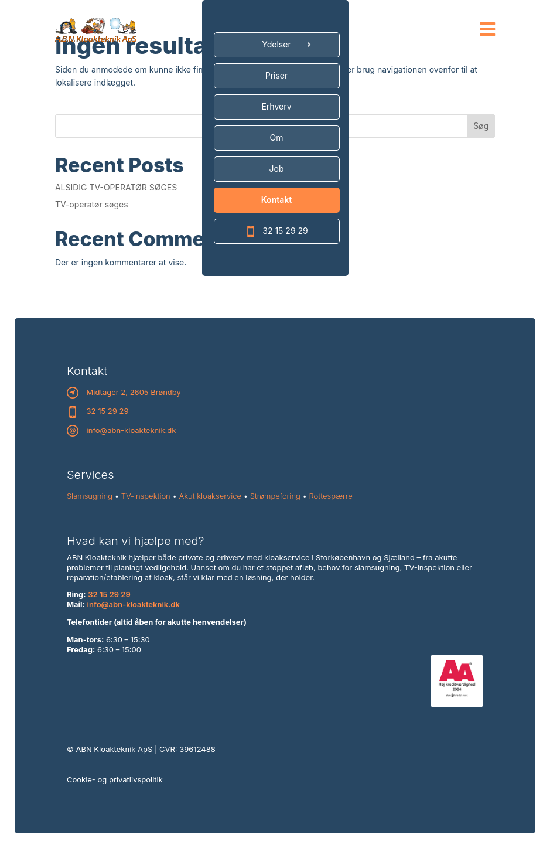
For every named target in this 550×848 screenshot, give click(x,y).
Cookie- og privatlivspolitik (115, 779)
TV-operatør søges (91, 204)
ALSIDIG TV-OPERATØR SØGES (116, 187)
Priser (276, 75)
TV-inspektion (145, 495)
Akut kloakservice (210, 495)
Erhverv (276, 106)
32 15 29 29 (276, 231)
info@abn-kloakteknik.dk (131, 430)
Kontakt (276, 200)
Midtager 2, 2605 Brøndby (134, 392)
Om (276, 137)
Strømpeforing (275, 495)
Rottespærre (331, 495)
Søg (480, 126)
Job (276, 168)
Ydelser (276, 44)
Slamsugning (89, 495)
